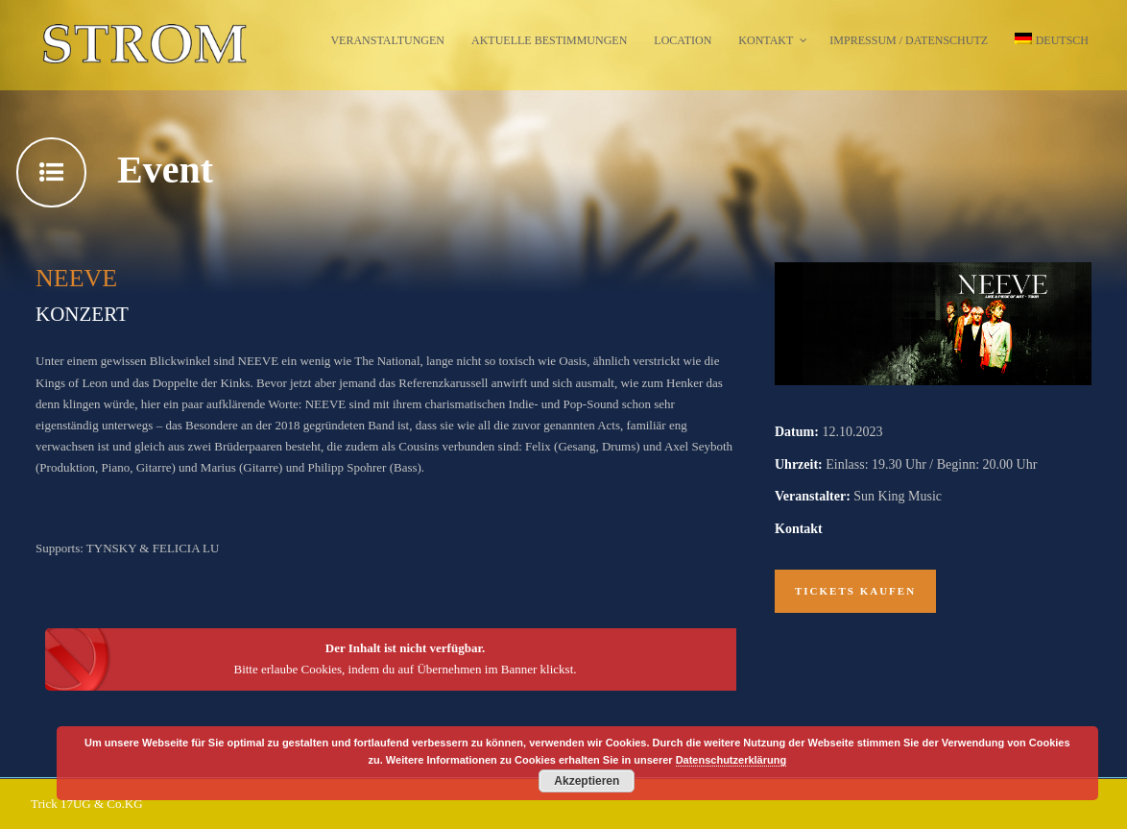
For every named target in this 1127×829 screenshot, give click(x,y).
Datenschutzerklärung (731, 760)
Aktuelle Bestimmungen (549, 40)
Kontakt (765, 40)
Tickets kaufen (855, 591)
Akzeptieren (586, 781)
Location (682, 40)
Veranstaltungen (387, 40)
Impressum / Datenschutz (908, 40)
